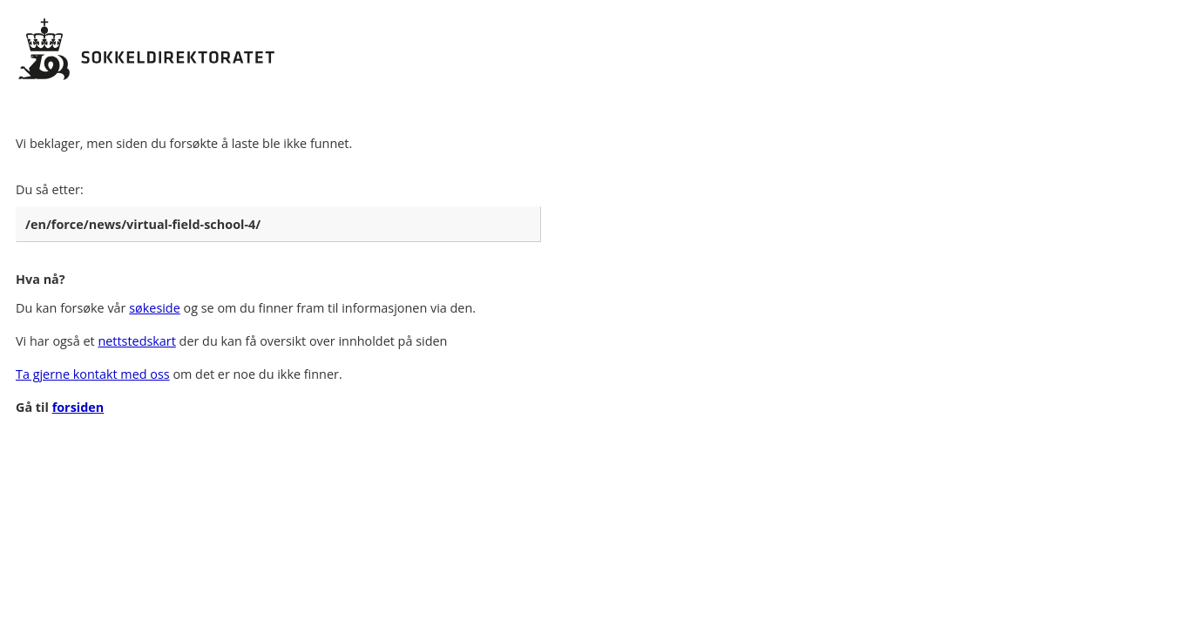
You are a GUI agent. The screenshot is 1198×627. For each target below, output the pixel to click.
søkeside (154, 308)
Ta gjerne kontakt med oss (93, 374)
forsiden (78, 407)
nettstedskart (136, 341)
